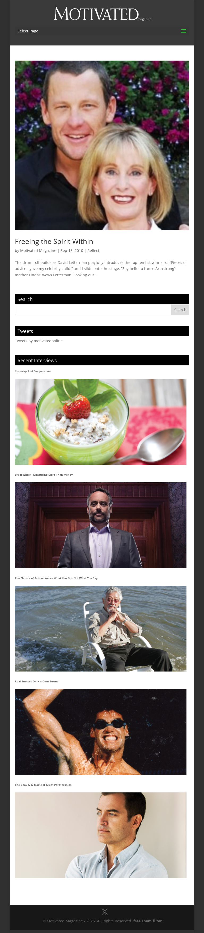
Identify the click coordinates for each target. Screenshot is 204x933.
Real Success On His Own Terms (36, 681)
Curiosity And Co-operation (33, 371)
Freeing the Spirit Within (54, 241)
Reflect (93, 250)
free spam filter (147, 920)
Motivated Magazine (38, 250)
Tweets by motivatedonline (39, 340)
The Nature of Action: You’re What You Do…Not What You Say (56, 578)
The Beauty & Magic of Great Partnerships (43, 785)
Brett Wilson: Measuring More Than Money (44, 474)
